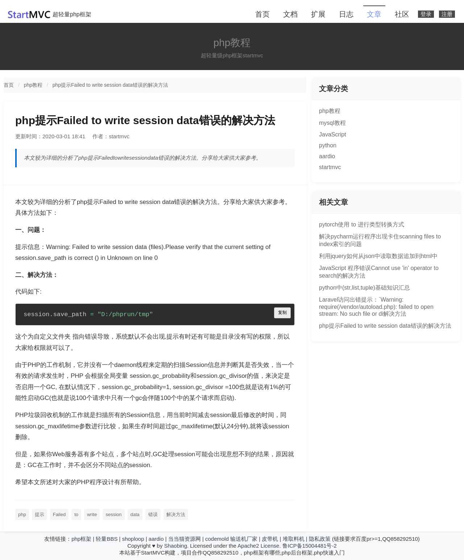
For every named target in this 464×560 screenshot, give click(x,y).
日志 (346, 14)
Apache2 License (258, 546)
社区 (402, 14)
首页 (262, 14)
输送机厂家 (243, 539)
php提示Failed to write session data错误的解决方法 (110, 85)
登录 (425, 14)
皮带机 (270, 539)
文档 (290, 14)
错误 (153, 514)
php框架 (81, 539)
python (327, 145)
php (22, 514)
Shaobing (175, 546)
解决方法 (175, 514)
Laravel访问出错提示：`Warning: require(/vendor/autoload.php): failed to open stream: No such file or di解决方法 (376, 307)
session (113, 514)
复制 (282, 313)
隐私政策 (320, 539)
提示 (39, 514)
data (135, 514)
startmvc (330, 167)
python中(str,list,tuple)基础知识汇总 (364, 288)
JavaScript (332, 134)
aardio (327, 156)
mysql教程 (332, 123)
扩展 (318, 14)
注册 (447, 14)
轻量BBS (106, 539)
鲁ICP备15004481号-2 (309, 546)
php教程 (33, 85)
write (92, 514)
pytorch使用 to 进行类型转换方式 (361, 224)
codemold (217, 539)
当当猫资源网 (184, 539)
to (76, 514)
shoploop (133, 539)
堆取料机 (293, 539)
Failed (59, 514)
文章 (374, 14)
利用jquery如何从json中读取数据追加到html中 (378, 256)
